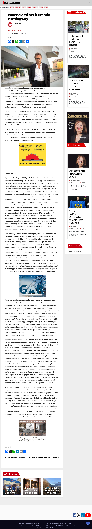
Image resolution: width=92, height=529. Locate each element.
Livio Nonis (73, 48)
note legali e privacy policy (56, 523)
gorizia (46, 7)
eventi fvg (17, 7)
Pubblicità (45, 523)
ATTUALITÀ (37, 3)
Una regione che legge (15, 457)
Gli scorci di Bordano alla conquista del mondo (52, 491)
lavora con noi (38, 523)
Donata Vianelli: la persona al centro (77, 173)
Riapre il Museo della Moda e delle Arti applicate (32, 493)
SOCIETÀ (68, 3)
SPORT (61, 3)
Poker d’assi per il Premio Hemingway (29, 17)
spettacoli (35, 7)
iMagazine (21, 523)
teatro (41, 7)
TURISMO (76, 3)
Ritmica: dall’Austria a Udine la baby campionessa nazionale (76, 217)
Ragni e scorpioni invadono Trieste (44, 457)
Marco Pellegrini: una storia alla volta (10, 491)
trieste (24, 7)
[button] (89, 3)
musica (29, 7)
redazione (18, 23)
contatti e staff (29, 523)
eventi (12, 7)
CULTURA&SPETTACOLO (49, 3)
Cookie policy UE (68, 523)
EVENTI (84, 3)
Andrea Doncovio (75, 180)
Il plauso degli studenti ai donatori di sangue (76, 40)
